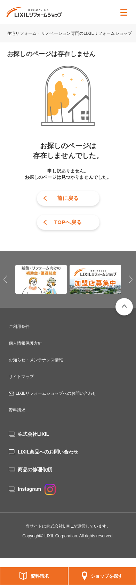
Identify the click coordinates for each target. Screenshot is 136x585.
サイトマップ (21, 376)
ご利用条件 (19, 326)
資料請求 (40, 576)
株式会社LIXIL (33, 434)
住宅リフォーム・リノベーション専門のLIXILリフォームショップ (70, 33)
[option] (41, 279)
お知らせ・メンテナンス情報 (36, 360)
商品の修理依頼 (35, 469)
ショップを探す (106, 576)
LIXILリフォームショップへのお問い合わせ (56, 393)
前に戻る (68, 198)
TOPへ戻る (68, 222)
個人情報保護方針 (25, 343)
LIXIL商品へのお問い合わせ (48, 452)
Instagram (37, 489)
